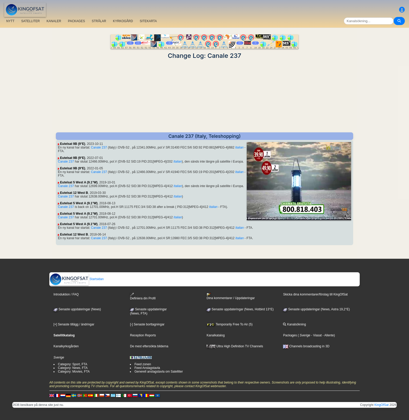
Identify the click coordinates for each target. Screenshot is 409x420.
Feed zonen (142, 364)
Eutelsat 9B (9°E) (72, 144)
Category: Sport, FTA (72, 364)
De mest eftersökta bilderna (149, 346)
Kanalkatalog (216, 335)
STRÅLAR (99, 21)
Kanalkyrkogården (66, 346)
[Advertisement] (204, 95)
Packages (290, 335)
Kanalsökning (294, 324)
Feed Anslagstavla (147, 368)
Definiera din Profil (142, 296)
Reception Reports (143, 335)
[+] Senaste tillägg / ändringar (73, 324)
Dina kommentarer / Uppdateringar (231, 296)
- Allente (328, 335)
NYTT (10, 21)
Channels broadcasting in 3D (306, 346)
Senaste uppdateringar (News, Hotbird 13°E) (240, 309)
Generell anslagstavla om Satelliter (158, 371)
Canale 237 (99, 147)
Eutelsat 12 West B (74, 193)
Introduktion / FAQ (66, 294)
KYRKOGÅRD (123, 21)
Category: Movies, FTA (74, 371)
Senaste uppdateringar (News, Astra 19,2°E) (316, 309)
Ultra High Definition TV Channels (235, 346)
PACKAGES (76, 21)
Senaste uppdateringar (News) (77, 309)
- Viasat (316, 335)
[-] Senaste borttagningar (147, 324)
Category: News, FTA (73, 368)
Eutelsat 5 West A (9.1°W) (79, 182)
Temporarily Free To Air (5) (229, 324)
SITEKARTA (148, 21)
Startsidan (77, 279)
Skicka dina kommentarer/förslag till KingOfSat (315, 294)
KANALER (53, 21)
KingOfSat (381, 405)
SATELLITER (30, 21)
